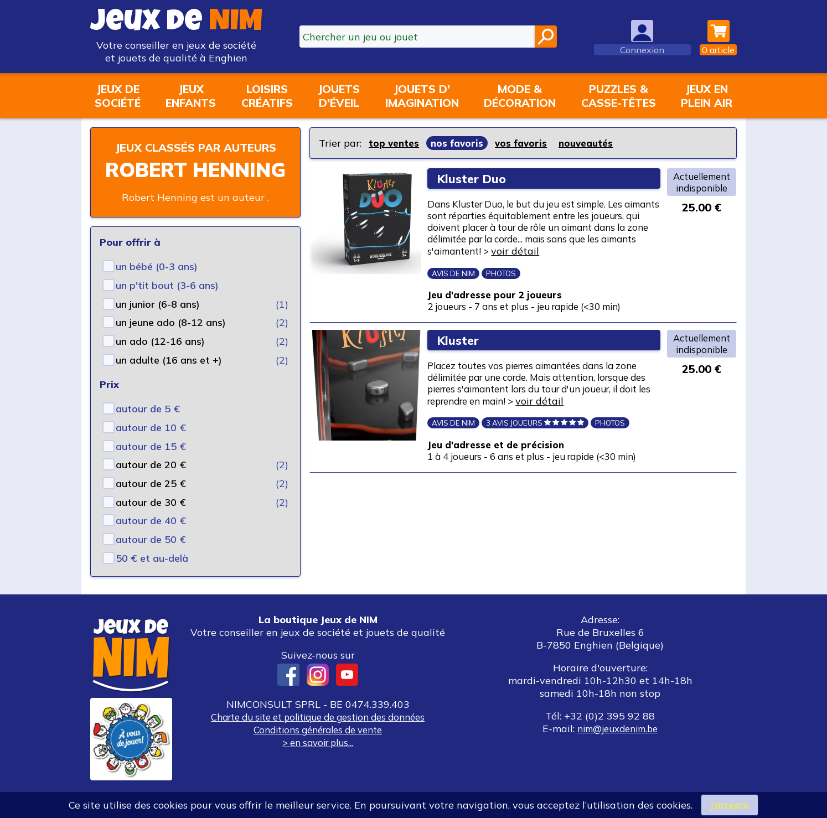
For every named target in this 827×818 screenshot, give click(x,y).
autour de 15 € (151, 462)
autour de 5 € (148, 424)
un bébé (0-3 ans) (157, 282)
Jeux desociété (118, 96)
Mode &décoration (520, 96)
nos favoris (460, 143)
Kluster (460, 366)
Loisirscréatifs (267, 96)
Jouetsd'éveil (339, 96)
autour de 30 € (151, 518)
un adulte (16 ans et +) (169, 376)
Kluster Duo (474, 178)
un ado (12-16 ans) (160, 357)
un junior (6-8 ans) (158, 320)
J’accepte (729, 804)
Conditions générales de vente (317, 745)
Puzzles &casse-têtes (618, 96)
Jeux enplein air (706, 96)
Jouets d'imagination (422, 96)
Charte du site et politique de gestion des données (318, 733)
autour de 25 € (151, 499)
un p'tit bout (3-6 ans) (167, 301)
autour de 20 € (151, 480)
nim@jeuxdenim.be (617, 744)
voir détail (462, 269)
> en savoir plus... (317, 758)
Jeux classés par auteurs (195, 155)
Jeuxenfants (191, 96)
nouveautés (593, 143)
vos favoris (525, 143)
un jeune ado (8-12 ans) (171, 338)
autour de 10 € (151, 443)
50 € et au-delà (152, 574)
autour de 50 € (151, 555)
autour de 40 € (151, 536)
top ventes (395, 143)
